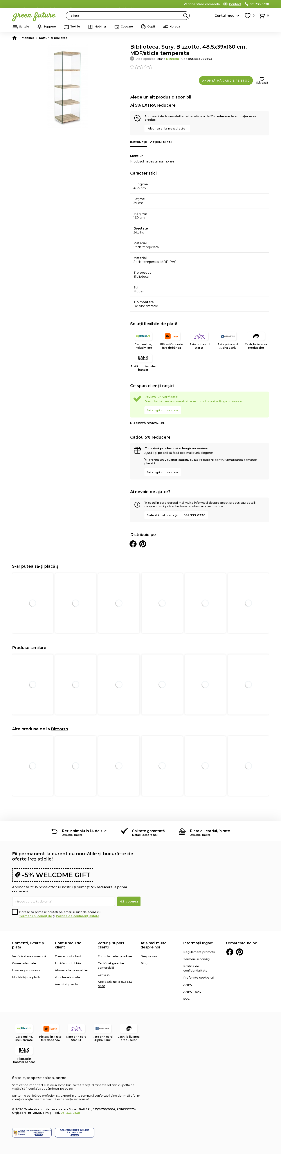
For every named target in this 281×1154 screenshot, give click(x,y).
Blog (144, 963)
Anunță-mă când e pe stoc (226, 80)
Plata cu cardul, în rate (210, 831)
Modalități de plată (26, 977)
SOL (186, 998)
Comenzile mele (24, 963)
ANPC (187, 984)
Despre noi (148, 956)
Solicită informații (162, 515)
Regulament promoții (199, 952)
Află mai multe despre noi (153, 945)
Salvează (262, 82)
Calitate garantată (148, 831)
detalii (128, 3)
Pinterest (239, 951)
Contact (235, 4)
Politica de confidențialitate (77, 916)
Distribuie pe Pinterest (142, 543)
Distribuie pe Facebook (133, 543)
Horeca (174, 26)
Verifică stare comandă (202, 4)
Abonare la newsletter (167, 128)
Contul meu (224, 15)
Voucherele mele (67, 977)
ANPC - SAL (192, 991)
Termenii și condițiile (35, 916)
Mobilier (100, 26)
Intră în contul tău (68, 963)
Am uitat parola (66, 984)
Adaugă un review (163, 410)
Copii (151, 26)
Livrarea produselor (26, 970)
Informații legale (198, 943)
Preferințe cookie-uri (198, 977)
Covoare (127, 26)
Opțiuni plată (161, 142)
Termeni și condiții (196, 959)
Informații (138, 142)
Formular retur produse (115, 956)
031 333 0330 (259, 4)
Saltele (24, 26)
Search (185, 16)
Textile (75, 26)
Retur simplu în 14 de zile (84, 831)
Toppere (49, 26)
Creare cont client (68, 956)
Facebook (229, 951)
